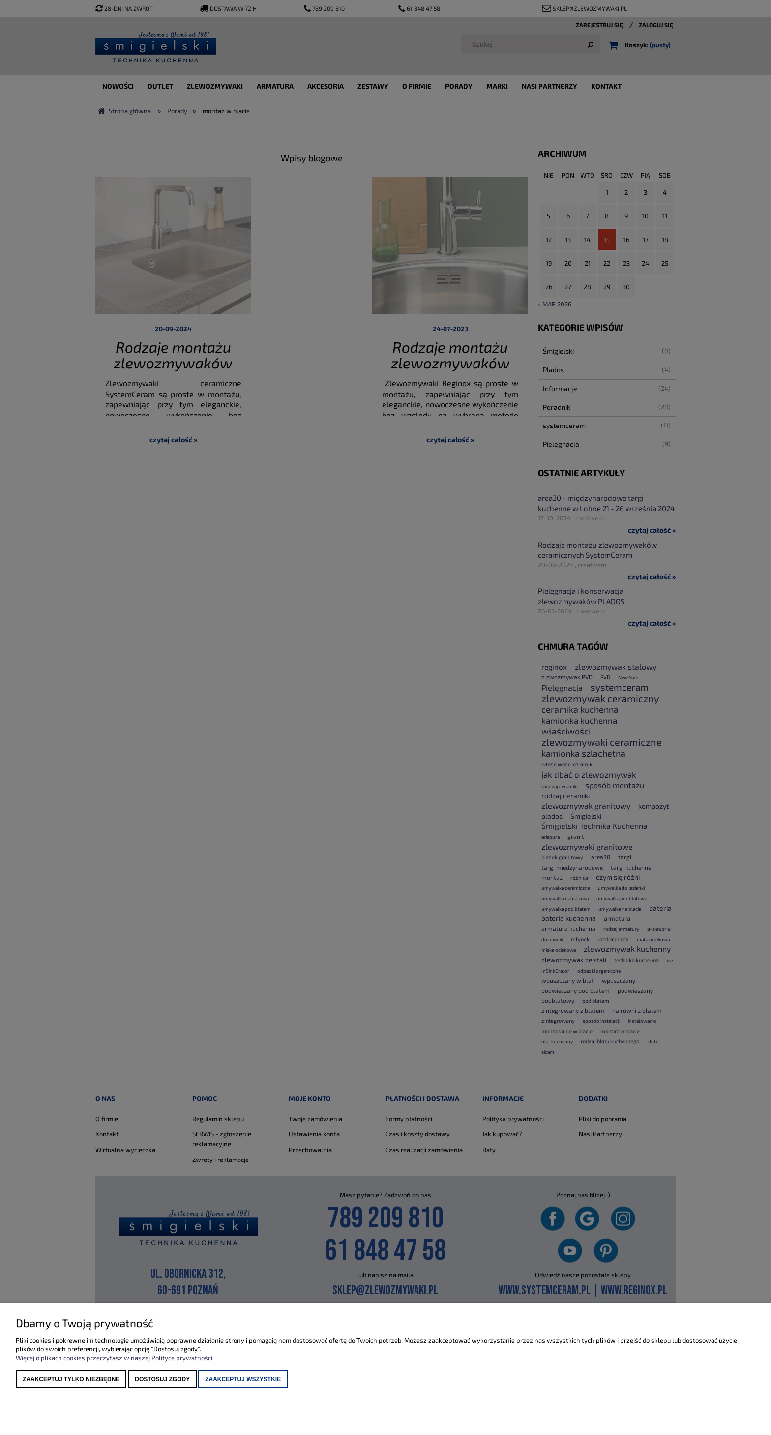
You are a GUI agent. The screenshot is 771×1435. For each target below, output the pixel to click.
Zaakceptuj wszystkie (243, 1379)
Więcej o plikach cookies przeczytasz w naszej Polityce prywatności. (115, 1358)
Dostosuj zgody (162, 1379)
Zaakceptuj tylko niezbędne (71, 1379)
